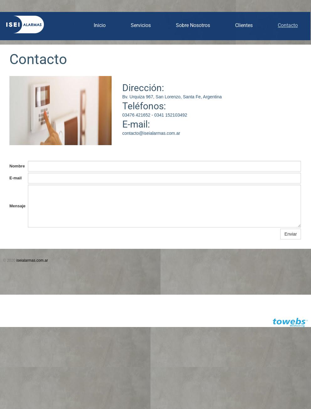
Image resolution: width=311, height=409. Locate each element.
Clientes (244, 25)
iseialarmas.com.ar (32, 260)
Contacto (288, 25)
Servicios (141, 25)
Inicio (100, 25)
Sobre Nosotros (193, 25)
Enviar (290, 234)
